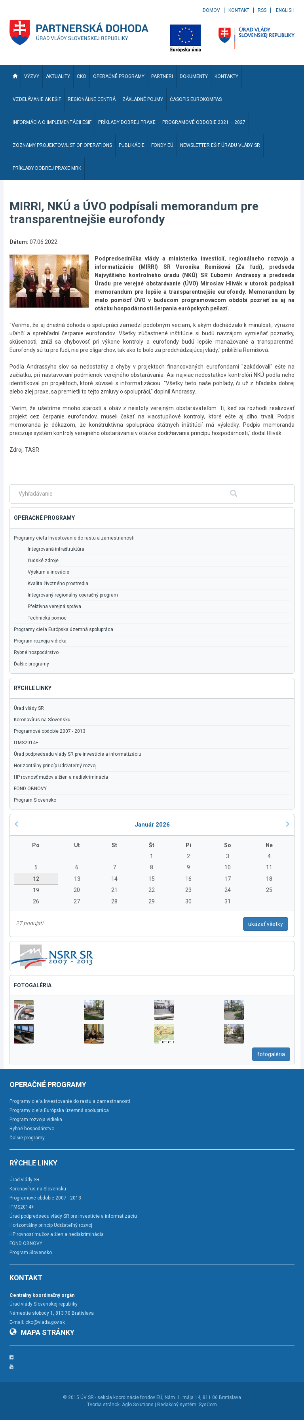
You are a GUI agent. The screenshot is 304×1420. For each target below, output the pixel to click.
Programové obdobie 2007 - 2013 (50, 731)
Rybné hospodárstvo (36, 652)
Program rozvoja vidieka (40, 641)
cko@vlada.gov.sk (45, 1322)
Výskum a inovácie (48, 572)
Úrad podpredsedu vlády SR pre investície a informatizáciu (77, 754)
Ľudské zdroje (43, 560)
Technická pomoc (47, 618)
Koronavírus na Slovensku (42, 719)
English (285, 10)
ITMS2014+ (26, 742)
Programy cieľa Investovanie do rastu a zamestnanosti (74, 538)
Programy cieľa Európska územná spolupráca (63, 629)
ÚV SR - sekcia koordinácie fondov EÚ (121, 1397)
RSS (262, 10)
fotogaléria (271, 1054)
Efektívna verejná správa (54, 606)
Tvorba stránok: (104, 1404)
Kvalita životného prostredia (58, 583)
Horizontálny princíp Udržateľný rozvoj (55, 765)
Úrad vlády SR (29, 708)
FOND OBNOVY (30, 788)
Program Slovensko (35, 800)
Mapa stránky (42, 1332)
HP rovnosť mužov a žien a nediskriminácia (61, 777)
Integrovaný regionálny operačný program (73, 595)
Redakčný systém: (177, 1404)
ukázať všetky (265, 924)
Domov (211, 10)
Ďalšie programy (31, 664)
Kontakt (238, 10)
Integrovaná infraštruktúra (56, 549)
